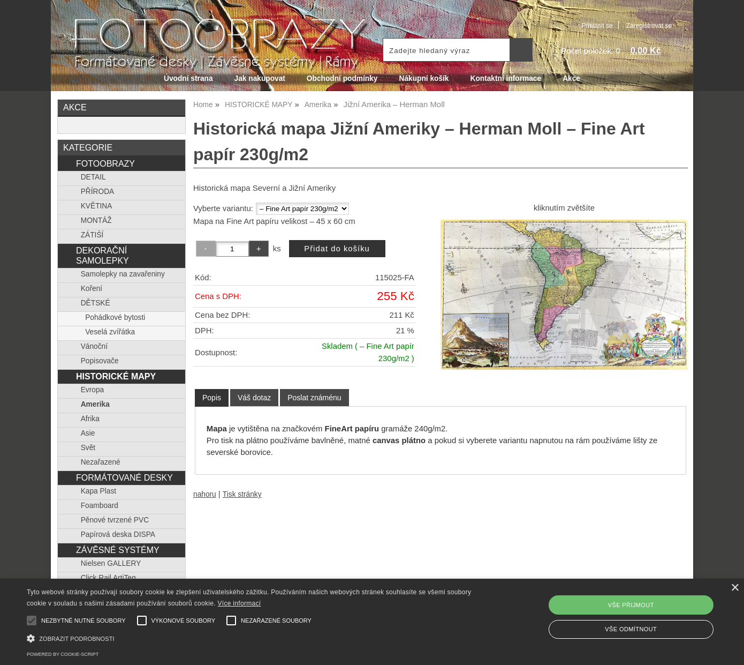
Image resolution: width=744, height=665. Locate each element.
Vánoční (94, 346)
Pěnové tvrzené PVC (115, 520)
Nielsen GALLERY (111, 563)
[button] (251, 637)
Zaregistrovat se (649, 25)
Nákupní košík (424, 78)
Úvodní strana (188, 78)
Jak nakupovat (259, 78)
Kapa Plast (98, 491)
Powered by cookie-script (62, 654)
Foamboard (99, 506)
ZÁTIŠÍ (92, 235)
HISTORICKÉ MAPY (116, 376)
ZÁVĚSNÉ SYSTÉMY (118, 550)
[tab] (212, 398)
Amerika (95, 404)
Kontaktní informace (506, 78)
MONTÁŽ (96, 220)
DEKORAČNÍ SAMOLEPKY (102, 255)
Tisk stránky (242, 494)
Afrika (90, 419)
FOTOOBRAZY (105, 163)
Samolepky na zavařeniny (123, 274)
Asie (88, 433)
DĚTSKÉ (95, 303)
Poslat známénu (314, 397)
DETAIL (93, 177)
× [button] (735, 588)
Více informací (239, 603)
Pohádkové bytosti (115, 317)
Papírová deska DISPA (118, 534)
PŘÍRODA (98, 192)
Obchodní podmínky (342, 78)
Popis (211, 397)
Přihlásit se (596, 25)
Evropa (92, 390)
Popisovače (100, 361)
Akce (571, 78)
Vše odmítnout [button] (631, 629)
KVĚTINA (96, 206)
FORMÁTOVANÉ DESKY (124, 477)
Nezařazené (100, 462)
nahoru (204, 494)
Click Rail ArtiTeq (108, 578)
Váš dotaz (254, 397)
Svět (88, 448)
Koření (91, 289)
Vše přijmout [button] (631, 605)
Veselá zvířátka (110, 332)
